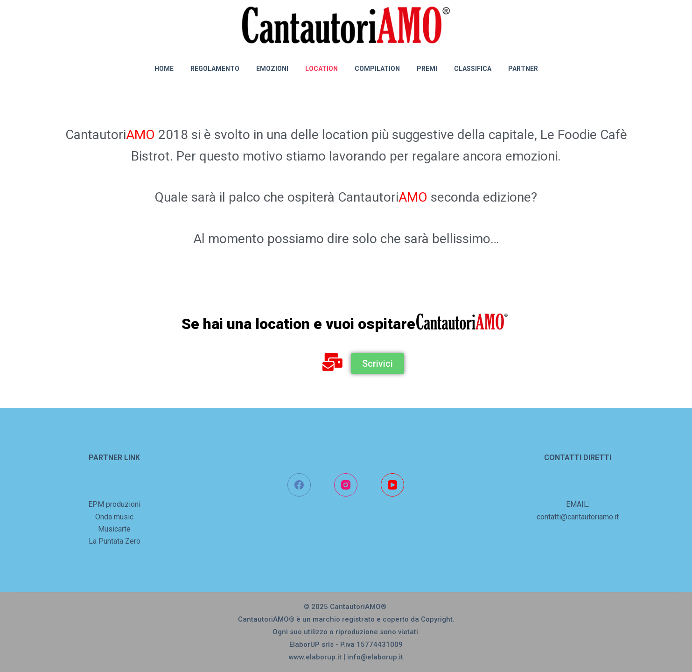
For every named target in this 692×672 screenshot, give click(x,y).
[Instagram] (345, 485)
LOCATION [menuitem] (321, 68)
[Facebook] (299, 485)
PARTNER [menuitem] (523, 68)
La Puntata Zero (114, 541)
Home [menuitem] (164, 68)
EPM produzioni (114, 504)
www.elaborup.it (315, 657)
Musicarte (114, 529)
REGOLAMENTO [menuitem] (214, 68)
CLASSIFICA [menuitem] (472, 68)
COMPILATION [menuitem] (377, 68)
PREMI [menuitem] (427, 68)
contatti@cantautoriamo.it (578, 516)
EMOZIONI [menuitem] (272, 68)
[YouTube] (392, 485)
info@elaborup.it (375, 657)
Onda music (114, 516)
